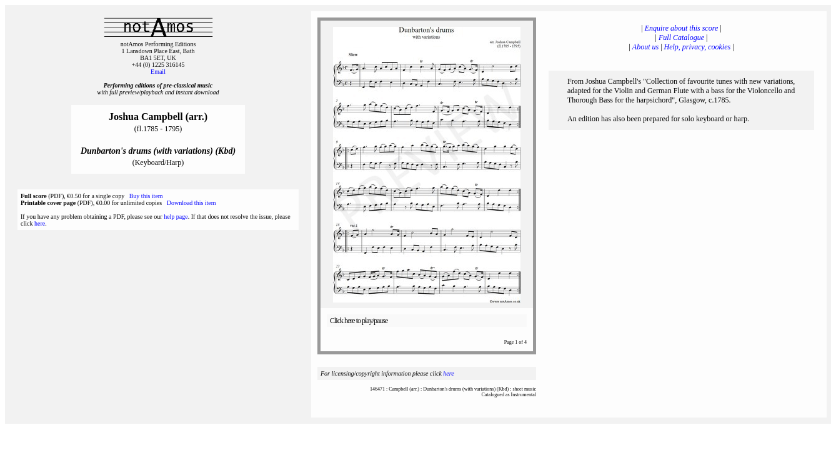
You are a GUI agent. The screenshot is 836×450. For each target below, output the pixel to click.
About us (645, 46)
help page (176, 216)
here (39, 223)
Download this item (191, 202)
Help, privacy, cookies (697, 46)
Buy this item (146, 195)
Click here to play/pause (358, 320)
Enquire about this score (681, 28)
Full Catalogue (681, 37)
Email (158, 71)
